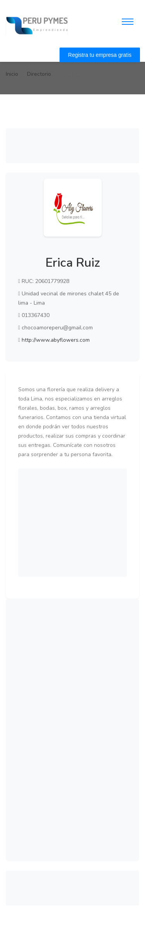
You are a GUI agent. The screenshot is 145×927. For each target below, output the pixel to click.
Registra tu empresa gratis (99, 55)
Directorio (39, 74)
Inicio (12, 74)
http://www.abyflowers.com (56, 340)
